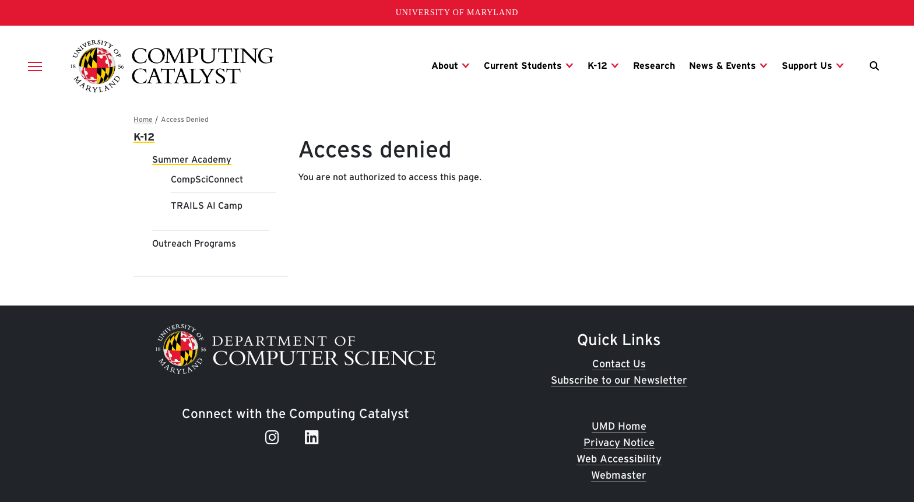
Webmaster (618, 475)
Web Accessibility (619, 458)
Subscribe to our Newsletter (619, 380)
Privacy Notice (619, 442)
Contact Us (619, 363)
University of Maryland (457, 12)
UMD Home (619, 426)
